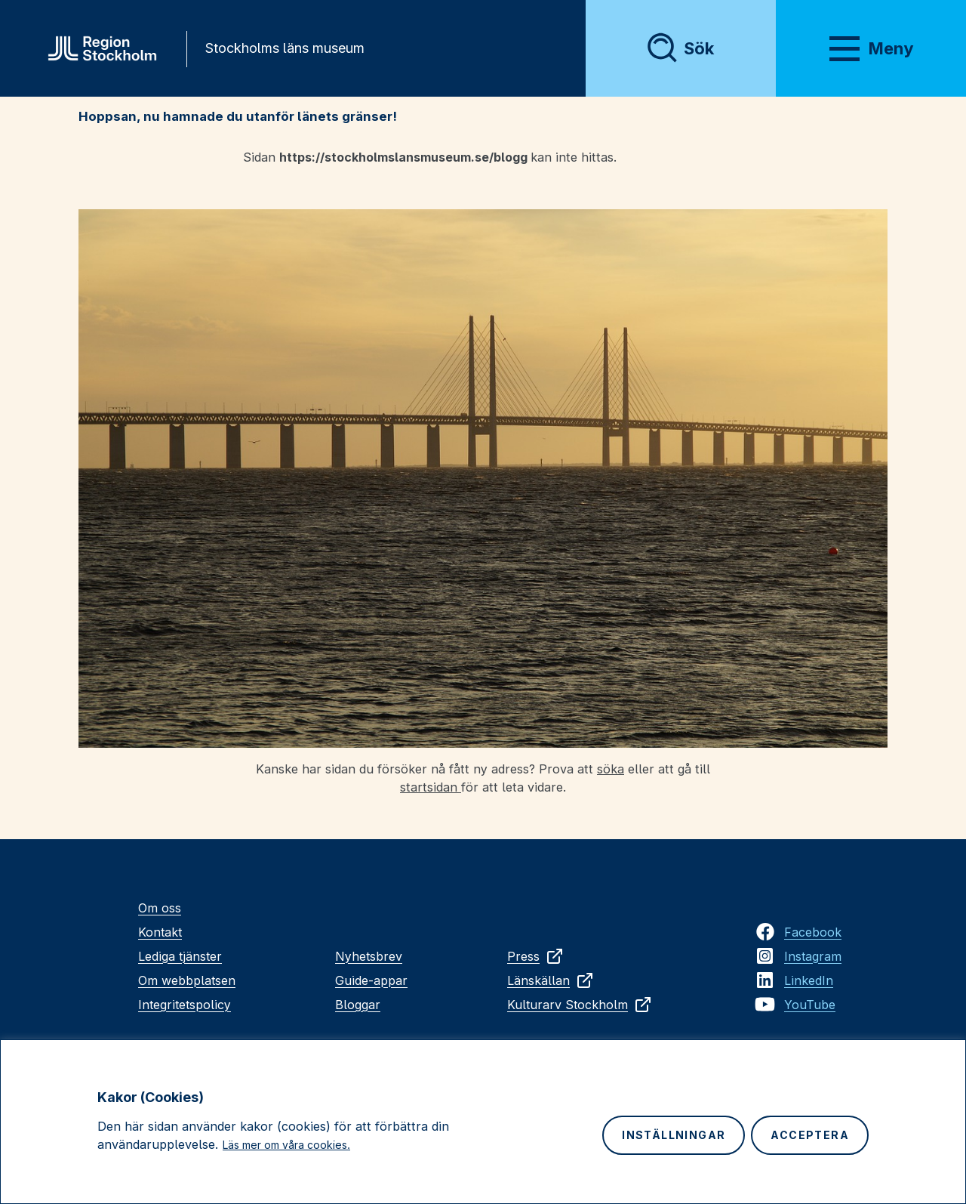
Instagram (812, 956)
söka (610, 768)
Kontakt (160, 932)
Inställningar (673, 1134)
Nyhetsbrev (368, 956)
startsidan (430, 787)
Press (535, 956)
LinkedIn (808, 980)
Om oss (159, 907)
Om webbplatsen (186, 980)
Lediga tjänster (180, 956)
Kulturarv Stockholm (579, 1005)
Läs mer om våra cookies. (286, 1144)
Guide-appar (371, 980)
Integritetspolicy (184, 1004)
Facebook (812, 932)
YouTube (809, 1004)
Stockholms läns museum (285, 48)
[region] (483, 1121)
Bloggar (357, 1004)
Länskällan (550, 980)
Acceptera (810, 1134)
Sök (699, 48)
